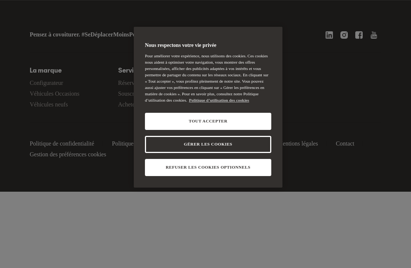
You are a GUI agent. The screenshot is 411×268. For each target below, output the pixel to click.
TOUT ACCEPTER (208, 121)
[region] (208, 107)
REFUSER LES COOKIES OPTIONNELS (208, 167)
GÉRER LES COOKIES (208, 144)
